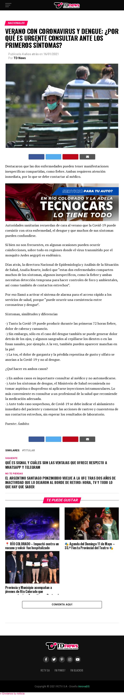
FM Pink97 (60, 670)
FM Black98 (76, 670)
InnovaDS (83, 686)
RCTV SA (45, 670)
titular (29, 450)
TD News (20, 58)
